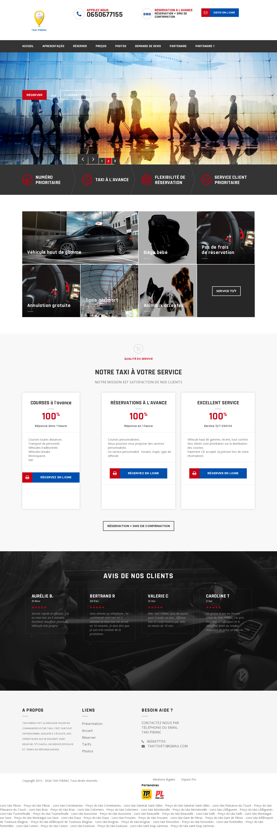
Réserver (80, 46)
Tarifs (86, 744)
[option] (138, 108)
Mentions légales (164, 779)
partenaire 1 (204, 46)
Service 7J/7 (226, 291)
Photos (120, 46)
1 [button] (102, 161)
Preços (101, 46)
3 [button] (115, 161)
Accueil (28, 46)
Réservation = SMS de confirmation (138, 526)
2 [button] (108, 161)
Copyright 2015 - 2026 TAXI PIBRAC (46, 781)
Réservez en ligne (55, 477)
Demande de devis (148, 46)
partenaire (178, 46)
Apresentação (53, 46)
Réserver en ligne (222, 473)
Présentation (92, 723)
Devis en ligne (224, 12)
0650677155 (75, 95)
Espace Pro (188, 779)
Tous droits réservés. (84, 781)
